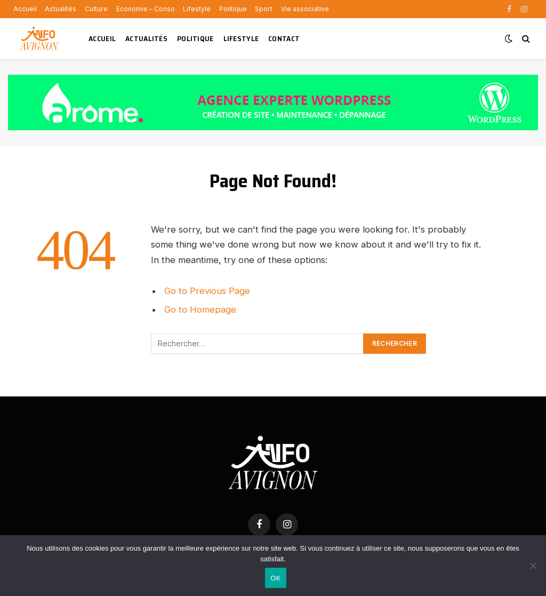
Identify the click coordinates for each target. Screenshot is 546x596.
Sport (263, 9)
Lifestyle (197, 9)
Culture (96, 9)
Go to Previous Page (207, 290)
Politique (233, 9)
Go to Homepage (200, 309)
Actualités (60, 9)
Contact (284, 38)
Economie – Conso (145, 9)
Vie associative (305, 9)
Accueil (25, 9)
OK (275, 578)
